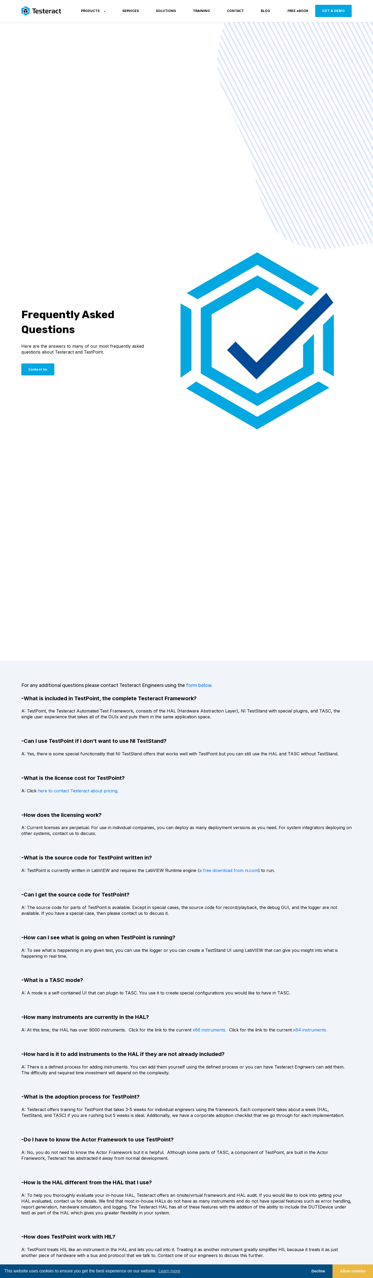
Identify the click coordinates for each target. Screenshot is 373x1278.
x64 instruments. (310, 1030)
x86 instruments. (209, 1030)
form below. (199, 685)
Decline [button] (318, 1271)
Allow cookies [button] (353, 1271)
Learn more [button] (169, 1271)
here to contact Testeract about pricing (77, 790)
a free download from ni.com (228, 870)
